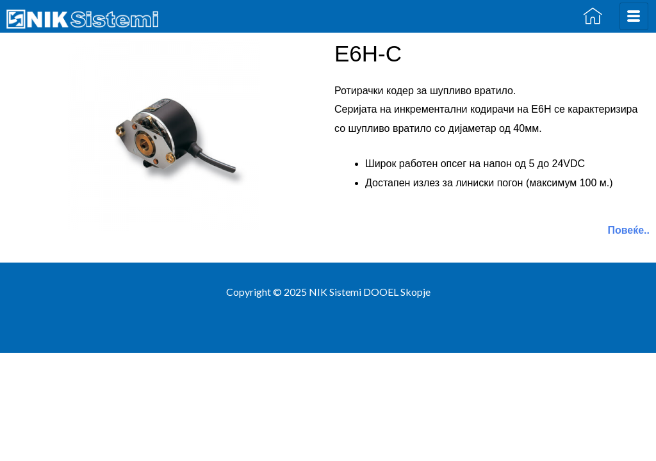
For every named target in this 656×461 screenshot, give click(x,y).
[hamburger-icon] (633, 16)
